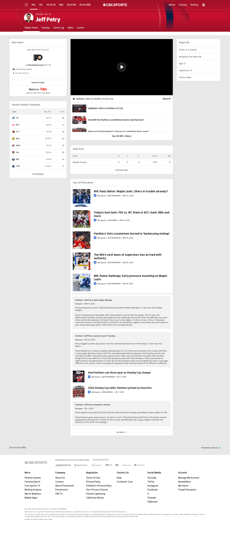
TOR (18, 166)
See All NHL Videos (121, 136)
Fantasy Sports (32, 481)
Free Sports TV (32, 485)
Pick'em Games (33, 477)
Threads (151, 497)
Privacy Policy (93, 481)
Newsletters (184, 481)
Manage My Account (188, 477)
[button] (121, 67)
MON (18, 145)
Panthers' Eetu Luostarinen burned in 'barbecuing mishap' (132, 233)
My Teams (183, 485)
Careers (59, 481)
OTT (18, 131)
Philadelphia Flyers (36, 65)
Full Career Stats (121, 170)
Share (165, 99)
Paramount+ (61, 489)
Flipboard (152, 501)
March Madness (33, 493)
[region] (122, 67)
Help (119, 477)
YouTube (151, 477)
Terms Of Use (93, 477)
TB (17, 118)
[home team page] (38, 57)
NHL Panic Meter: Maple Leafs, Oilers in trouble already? (131, 191)
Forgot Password (187, 489)
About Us (60, 477)
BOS (18, 138)
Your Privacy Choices (97, 489)
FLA (17, 152)
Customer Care (125, 481)
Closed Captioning (95, 493)
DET (17, 125)
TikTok (150, 481)
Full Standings (38, 174)
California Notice (95, 497)
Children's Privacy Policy (98, 485)
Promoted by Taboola (211, 448)
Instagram (152, 485)
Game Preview (38, 82)
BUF (17, 159)
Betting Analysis (33, 489)
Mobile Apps (31, 497)
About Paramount (64, 485)
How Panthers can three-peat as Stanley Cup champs (119, 372)
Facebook (152, 489)
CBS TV (59, 493)
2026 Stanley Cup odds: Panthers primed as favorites (120, 388)
